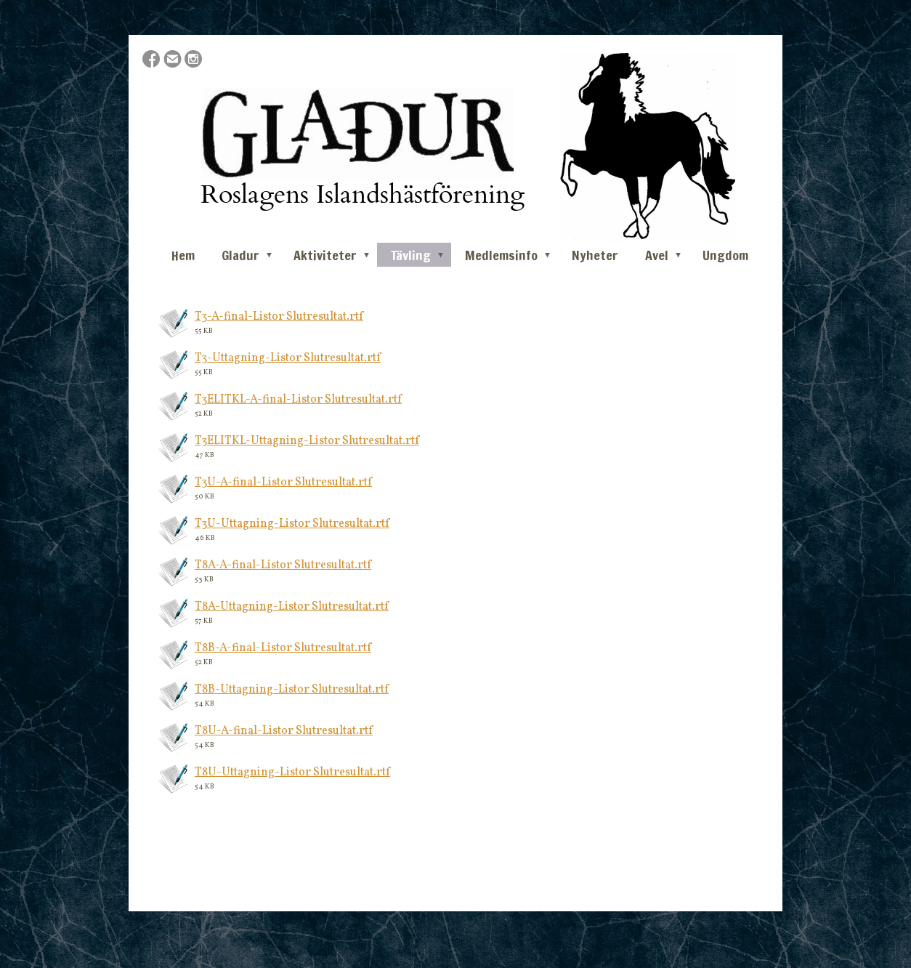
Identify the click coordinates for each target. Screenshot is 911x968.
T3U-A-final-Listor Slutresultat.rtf (283, 483)
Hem (183, 255)
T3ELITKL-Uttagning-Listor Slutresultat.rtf (307, 441)
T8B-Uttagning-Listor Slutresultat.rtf (292, 690)
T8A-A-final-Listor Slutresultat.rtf (283, 565)
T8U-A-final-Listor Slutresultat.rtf (284, 731)
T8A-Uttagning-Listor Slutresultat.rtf (292, 607)
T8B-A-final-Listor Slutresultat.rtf (283, 648)
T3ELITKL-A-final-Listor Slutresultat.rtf (298, 400)
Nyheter (595, 255)
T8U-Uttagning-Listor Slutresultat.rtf (292, 773)
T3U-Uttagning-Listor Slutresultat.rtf (292, 524)
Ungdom (725, 255)
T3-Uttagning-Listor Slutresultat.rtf (288, 358)
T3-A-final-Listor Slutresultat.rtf (279, 317)
